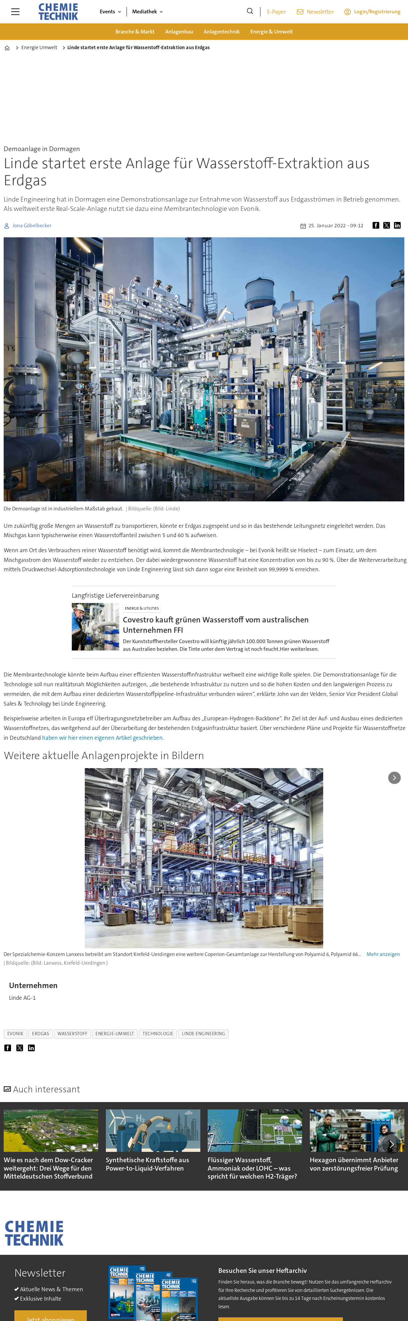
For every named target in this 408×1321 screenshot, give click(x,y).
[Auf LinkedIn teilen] (399, 226)
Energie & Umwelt (271, 31)
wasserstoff (72, 1034)
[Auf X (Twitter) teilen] (388, 226)
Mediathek (144, 11)
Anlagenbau (179, 31)
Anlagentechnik (222, 31)
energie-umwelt (114, 1034)
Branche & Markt (135, 31)
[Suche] (250, 11)
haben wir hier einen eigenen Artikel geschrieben (102, 737)
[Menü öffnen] (15, 11)
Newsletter (320, 11)
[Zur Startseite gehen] (58, 12)
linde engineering (203, 1034)
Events (107, 11)
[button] (391, 1144)
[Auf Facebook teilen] (377, 226)
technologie (158, 1034)
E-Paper (276, 11)
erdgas (40, 1034)
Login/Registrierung (377, 11)
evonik (15, 1034)
